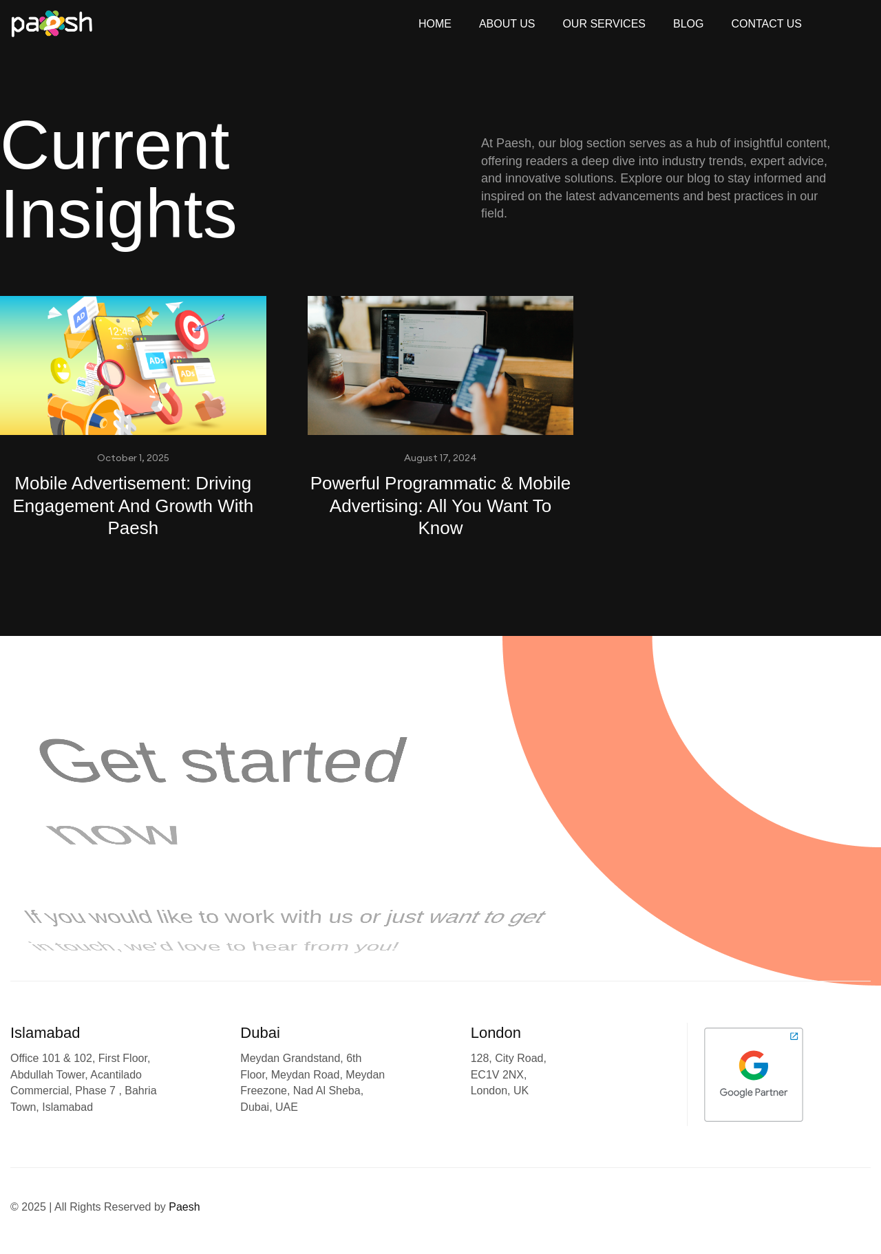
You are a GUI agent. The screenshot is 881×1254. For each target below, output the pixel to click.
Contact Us (766, 24)
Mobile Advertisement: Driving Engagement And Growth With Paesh (132, 505)
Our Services (604, 24)
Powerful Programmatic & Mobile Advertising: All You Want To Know (440, 505)
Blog (688, 24)
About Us (507, 24)
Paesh (184, 1207)
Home (435, 24)
